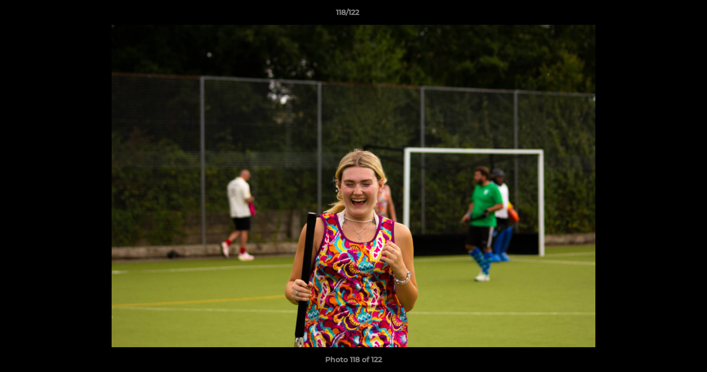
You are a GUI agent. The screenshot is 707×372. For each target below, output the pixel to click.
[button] (663, 15)
